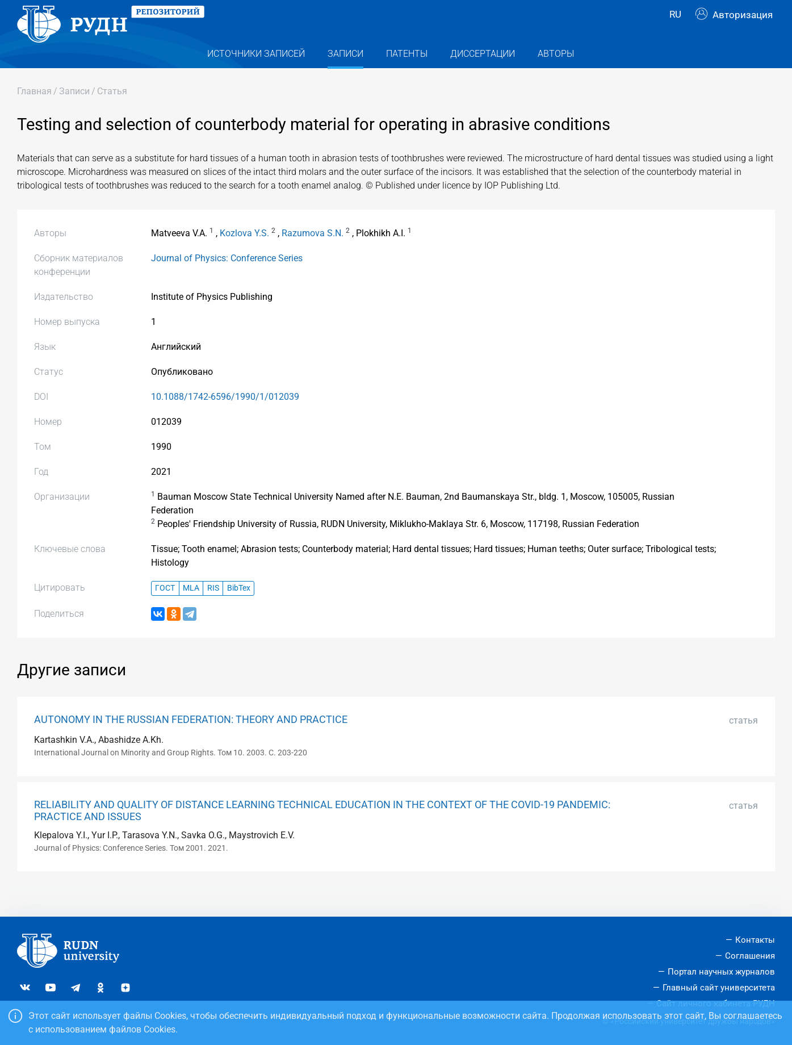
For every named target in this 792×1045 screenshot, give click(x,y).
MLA (191, 611)
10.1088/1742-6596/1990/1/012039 (225, 419)
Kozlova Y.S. (244, 255)
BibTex (238, 611)
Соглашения (750, 956)
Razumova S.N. (312, 255)
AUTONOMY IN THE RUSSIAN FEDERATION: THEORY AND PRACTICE (190, 742)
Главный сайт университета (719, 988)
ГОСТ (165, 611)
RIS (213, 611)
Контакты (755, 940)
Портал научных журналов (721, 972)
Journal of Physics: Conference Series (227, 280)
